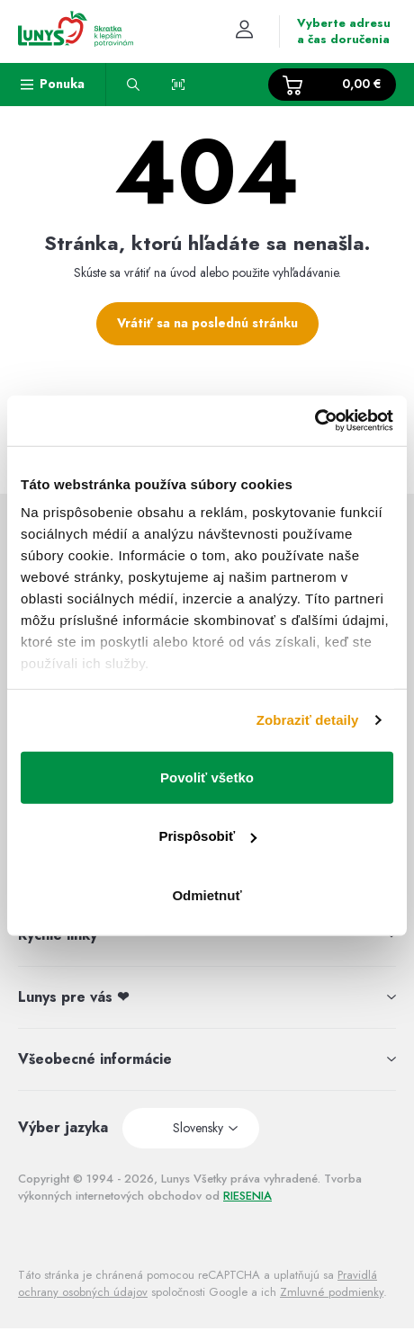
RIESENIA (247, 1195)
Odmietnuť (206, 894)
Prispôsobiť (207, 836)
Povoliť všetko (207, 776)
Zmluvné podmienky (331, 1291)
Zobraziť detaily (307, 720)
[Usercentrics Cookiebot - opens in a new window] (314, 421)
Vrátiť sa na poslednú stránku (207, 323)
